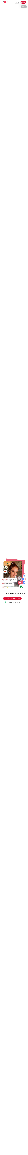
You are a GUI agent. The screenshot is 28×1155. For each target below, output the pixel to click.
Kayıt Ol (23, 2)
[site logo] (5, 2)
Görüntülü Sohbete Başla (12, 598)
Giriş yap (17, 2)
